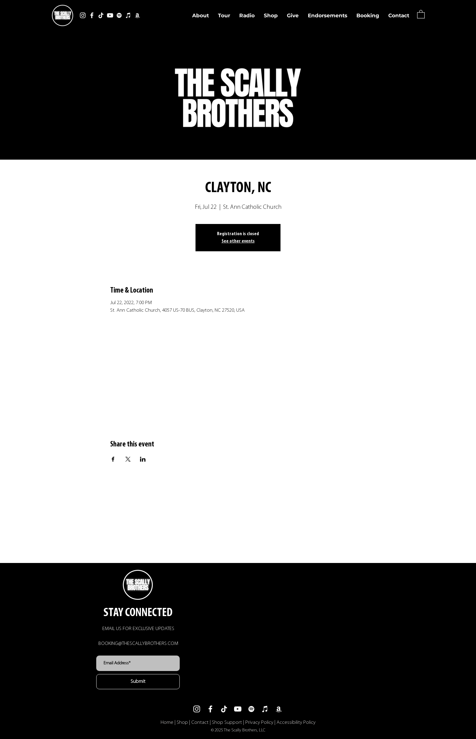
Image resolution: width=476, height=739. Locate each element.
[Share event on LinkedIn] (143, 459)
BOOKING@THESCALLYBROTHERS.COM (138, 643)
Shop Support (227, 722)
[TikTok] (101, 15)
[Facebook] (92, 15)
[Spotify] (119, 15)
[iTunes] (128, 15)
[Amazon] (137, 15)
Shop (182, 722)
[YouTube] (110, 15)
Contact (200, 722)
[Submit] (138, 681)
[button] (421, 14)
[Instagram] (83, 15)
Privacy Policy (259, 722)
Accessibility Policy (296, 722)
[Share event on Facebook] (113, 459)
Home (167, 722)
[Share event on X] (128, 459)
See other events (238, 241)
